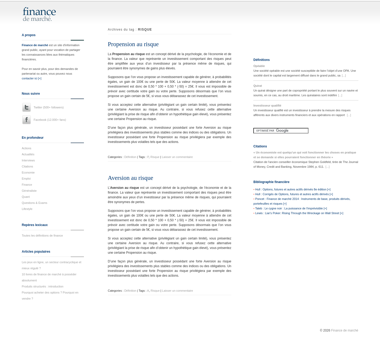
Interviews (28, 160)
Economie (28, 172)
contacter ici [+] (31, 78)
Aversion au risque (130, 178)
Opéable (259, 66)
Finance (27, 184)
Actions (26, 148)
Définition (130, 157)
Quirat (257, 85)
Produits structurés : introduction (43, 286)
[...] (344, 75)
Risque (154, 157)
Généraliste (29, 190)
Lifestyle (27, 208)
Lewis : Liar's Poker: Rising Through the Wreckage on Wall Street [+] (299, 213)
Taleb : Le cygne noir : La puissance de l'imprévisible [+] (291, 208)
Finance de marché (35, 45)
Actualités (28, 154)
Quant (26, 196)
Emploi (26, 178)
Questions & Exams (35, 202)
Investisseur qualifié (267, 105)
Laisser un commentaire (177, 157)
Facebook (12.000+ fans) (50, 119)
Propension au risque (133, 44)
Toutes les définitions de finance (42, 235)
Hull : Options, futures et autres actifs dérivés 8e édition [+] (292, 189)
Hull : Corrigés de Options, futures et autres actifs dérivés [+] (294, 194)
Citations (27, 166)
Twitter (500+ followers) (49, 107)
